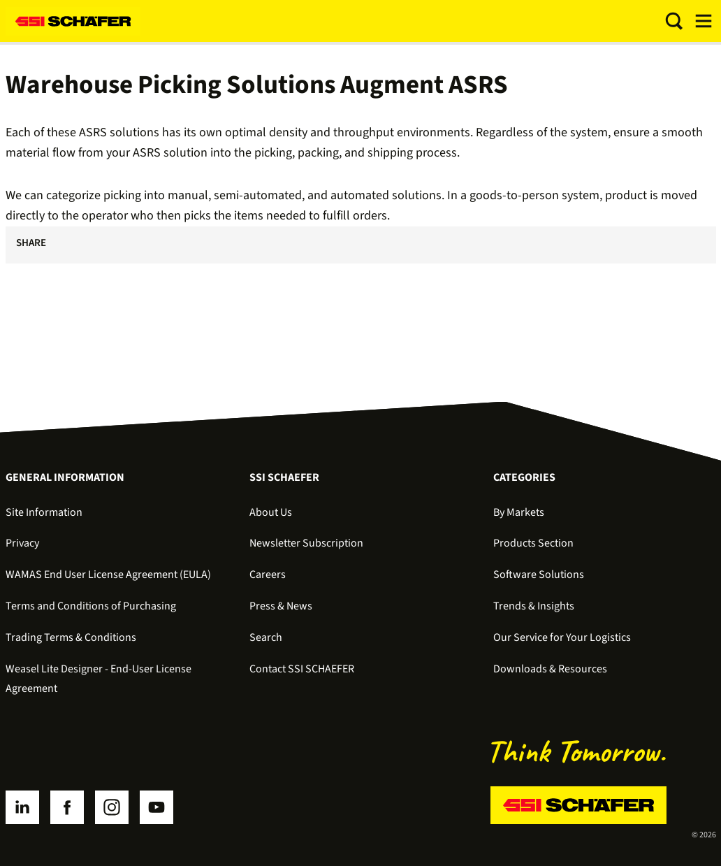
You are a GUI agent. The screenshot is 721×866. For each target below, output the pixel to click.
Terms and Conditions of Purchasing (91, 606)
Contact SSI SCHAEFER (301, 669)
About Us (270, 512)
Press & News (280, 606)
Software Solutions (538, 574)
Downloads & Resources (550, 669)
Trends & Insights (533, 606)
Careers (267, 574)
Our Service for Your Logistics (562, 637)
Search (265, 637)
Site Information (44, 512)
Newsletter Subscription (306, 543)
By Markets (518, 512)
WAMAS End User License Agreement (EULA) (108, 574)
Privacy (22, 543)
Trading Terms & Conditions (71, 637)
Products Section (533, 543)
